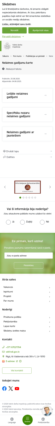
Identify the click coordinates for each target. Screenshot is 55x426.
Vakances (8, 287)
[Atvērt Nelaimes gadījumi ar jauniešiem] (45, 134)
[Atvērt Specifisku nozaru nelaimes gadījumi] (45, 114)
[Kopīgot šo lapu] (27, 157)
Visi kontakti (17, 370)
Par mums (9, 300)
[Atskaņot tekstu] (14, 69)
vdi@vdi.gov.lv (13, 351)
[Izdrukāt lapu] (27, 151)
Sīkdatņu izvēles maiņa (15, 330)
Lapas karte (9, 326)
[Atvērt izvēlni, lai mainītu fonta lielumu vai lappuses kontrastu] (43, 420)
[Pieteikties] (28, 265)
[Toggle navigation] (27, 420)
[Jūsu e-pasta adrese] (28, 255)
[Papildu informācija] (20, 361)
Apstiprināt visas (41, 30)
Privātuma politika (12, 317)
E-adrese (10, 361)
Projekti (7, 296)
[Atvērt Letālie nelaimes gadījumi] (45, 95)
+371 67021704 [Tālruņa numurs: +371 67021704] (13, 347)
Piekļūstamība (10, 321)
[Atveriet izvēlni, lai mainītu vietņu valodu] (12, 420)
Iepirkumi (8, 291)
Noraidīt (14, 30)
